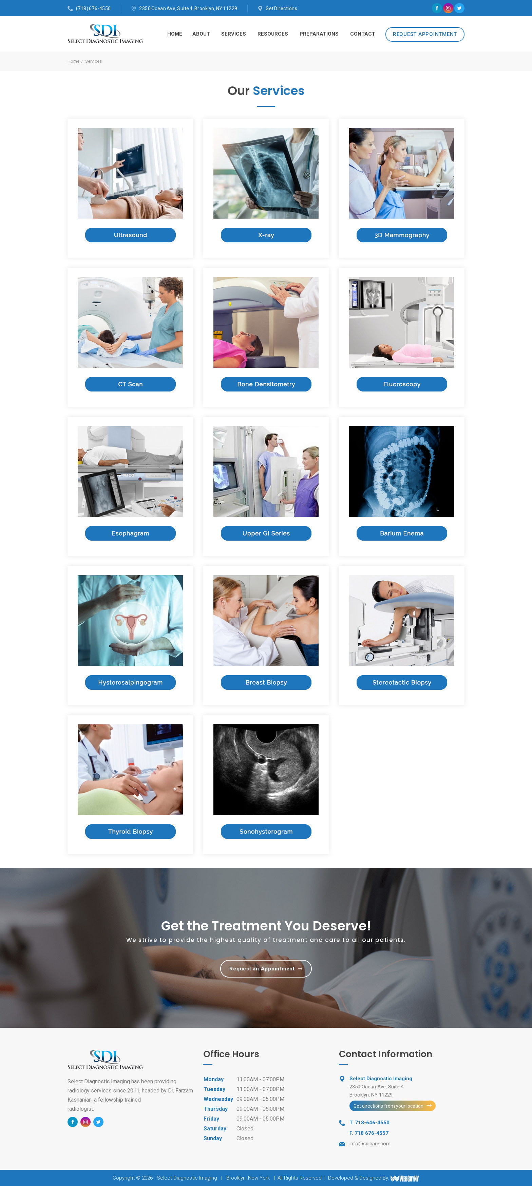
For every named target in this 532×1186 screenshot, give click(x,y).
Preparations (319, 34)
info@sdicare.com (370, 1144)
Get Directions (281, 8)
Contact (362, 34)
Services (233, 34)
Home (174, 34)
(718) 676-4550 (93, 8)
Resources (273, 34)
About (201, 34)
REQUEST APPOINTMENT (425, 34)
